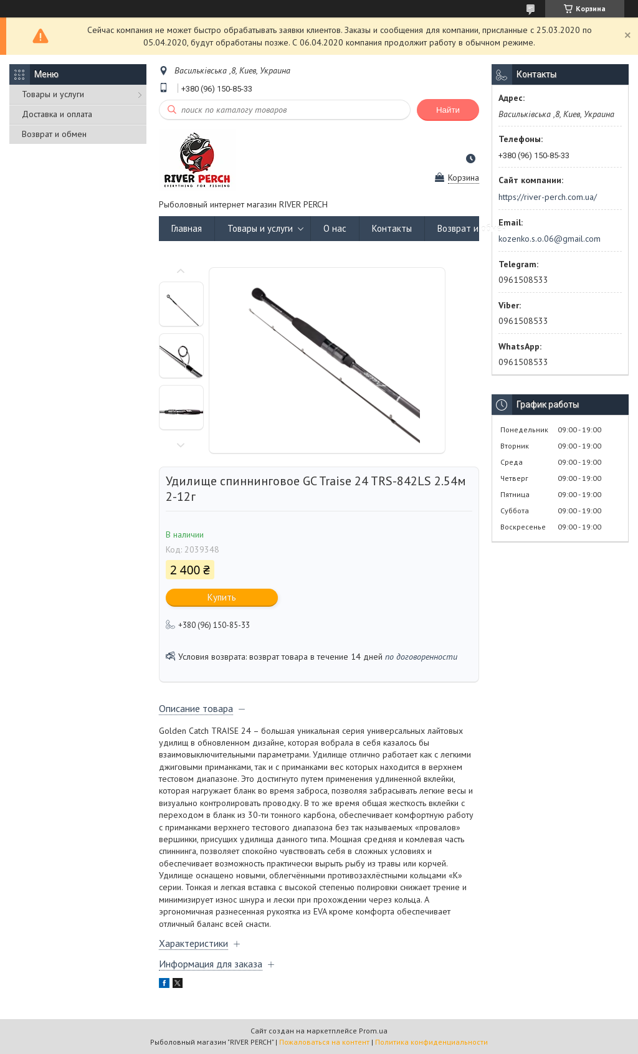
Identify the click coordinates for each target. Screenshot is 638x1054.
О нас (334, 228)
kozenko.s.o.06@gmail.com (549, 238)
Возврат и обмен (54, 134)
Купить (221, 597)
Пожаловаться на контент (324, 1042)
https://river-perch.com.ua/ (547, 196)
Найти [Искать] (448, 110)
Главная (186, 228)
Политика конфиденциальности (431, 1042)
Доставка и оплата (57, 114)
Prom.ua (373, 1030)
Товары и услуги (53, 94)
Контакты (392, 228)
